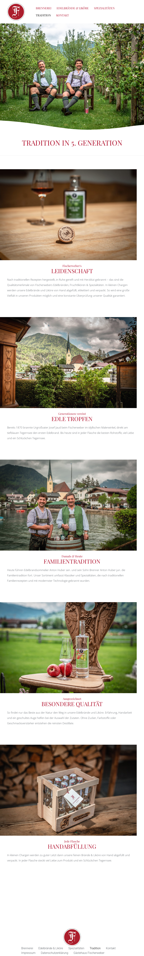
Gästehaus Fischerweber (89, 953)
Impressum (28, 953)
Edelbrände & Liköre (73, 8)
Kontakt (62, 15)
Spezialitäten (104, 8)
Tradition (43, 15)
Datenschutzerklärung (54, 953)
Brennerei (43, 8)
